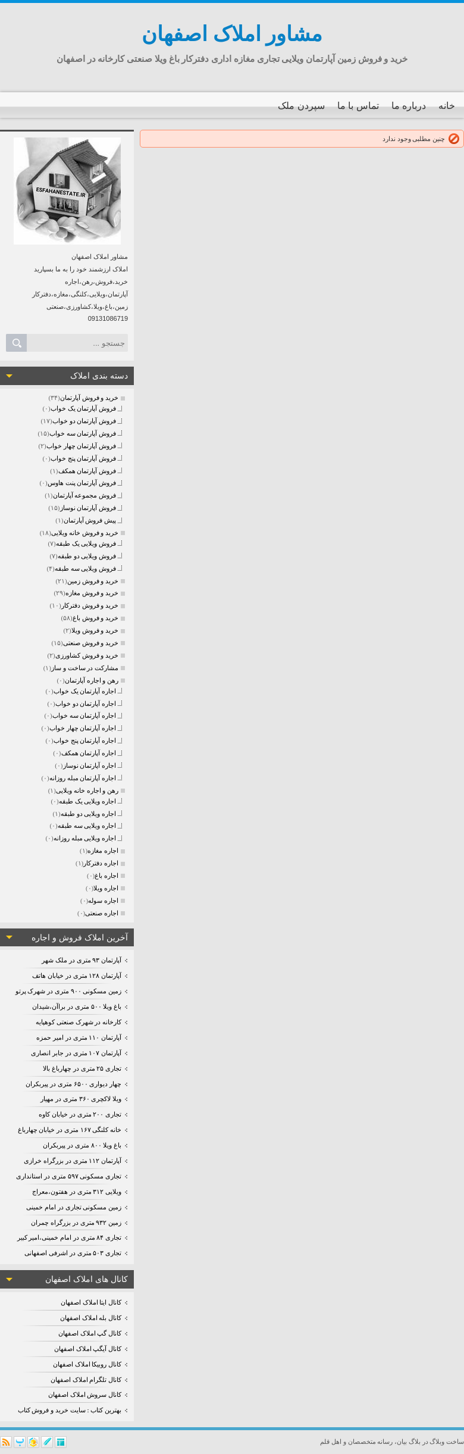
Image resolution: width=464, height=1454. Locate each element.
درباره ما (408, 106)
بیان (402, 1441)
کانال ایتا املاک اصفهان (91, 1302)
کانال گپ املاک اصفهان (89, 1333)
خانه (446, 106)
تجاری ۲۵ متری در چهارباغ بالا (82, 1068)
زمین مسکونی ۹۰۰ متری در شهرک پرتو (68, 991)
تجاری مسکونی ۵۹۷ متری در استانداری (68, 1176)
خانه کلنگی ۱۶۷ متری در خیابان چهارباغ (70, 1129)
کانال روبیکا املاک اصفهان (87, 1364)
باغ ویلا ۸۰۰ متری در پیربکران (82, 1145)
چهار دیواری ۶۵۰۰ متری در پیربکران (73, 1083)
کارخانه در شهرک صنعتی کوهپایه (78, 1021)
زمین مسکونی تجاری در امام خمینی (73, 1207)
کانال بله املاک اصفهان (90, 1317)
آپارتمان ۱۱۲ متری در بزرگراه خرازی (72, 1160)
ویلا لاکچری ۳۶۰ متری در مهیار (80, 1098)
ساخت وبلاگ (446, 1441)
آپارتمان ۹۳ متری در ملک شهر (81, 960)
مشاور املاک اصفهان (232, 34)
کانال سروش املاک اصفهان (84, 1394)
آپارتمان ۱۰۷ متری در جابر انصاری (76, 1052)
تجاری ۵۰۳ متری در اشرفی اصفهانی (72, 1252)
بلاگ (415, 1441)
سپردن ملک (301, 106)
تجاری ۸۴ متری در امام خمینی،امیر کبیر (69, 1237)
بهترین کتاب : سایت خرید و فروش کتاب (69, 1410)
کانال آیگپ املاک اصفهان (87, 1348)
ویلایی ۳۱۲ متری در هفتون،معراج (76, 1191)
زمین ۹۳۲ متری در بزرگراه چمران (76, 1222)
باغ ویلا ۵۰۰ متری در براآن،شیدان (76, 1006)
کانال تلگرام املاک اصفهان (86, 1379)
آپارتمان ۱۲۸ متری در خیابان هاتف (76, 975)
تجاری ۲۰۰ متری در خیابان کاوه (80, 1114)
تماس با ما (358, 106)
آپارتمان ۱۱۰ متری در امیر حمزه (78, 1037)
